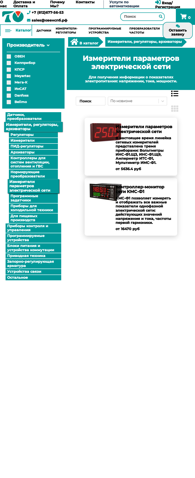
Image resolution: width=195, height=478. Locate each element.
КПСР (15, 69)
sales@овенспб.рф (47, 20)
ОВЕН (16, 56)
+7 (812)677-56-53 (45, 12)
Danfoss (17, 95)
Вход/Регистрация (167, 5)
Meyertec (18, 76)
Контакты (85, 2)
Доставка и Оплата (24, 4)
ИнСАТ (16, 89)
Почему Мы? (57, 4)
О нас (3, 4)
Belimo (17, 102)
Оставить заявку (178, 30)
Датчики (44, 30)
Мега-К (17, 82)
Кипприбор (21, 63)
